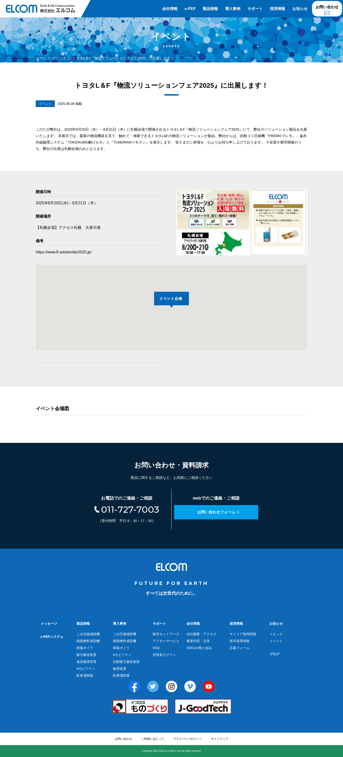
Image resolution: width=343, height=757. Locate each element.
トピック (276, 634)
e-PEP (190, 9)
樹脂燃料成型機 (88, 641)
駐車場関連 (84, 675)
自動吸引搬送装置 (126, 662)
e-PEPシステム (51, 637)
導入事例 (232, 9)
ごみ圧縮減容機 (88, 634)
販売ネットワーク (166, 634)
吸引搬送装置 (86, 655)
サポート (255, 9)
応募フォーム (240, 648)
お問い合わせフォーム (216, 512)
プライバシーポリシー (187, 739)
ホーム (41, 58)
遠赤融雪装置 (86, 662)
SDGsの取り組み (199, 648)
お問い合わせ (327, 7)
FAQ (156, 648)
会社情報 (169, 9)
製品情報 (210, 9)
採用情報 (277, 9)
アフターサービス (166, 641)
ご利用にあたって (152, 739)
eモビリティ (85, 668)
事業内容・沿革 (198, 641)
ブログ (274, 654)
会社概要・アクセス (202, 634)
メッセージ (48, 623)
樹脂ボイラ (84, 648)
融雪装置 (119, 668)
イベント (59, 58)
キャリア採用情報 (243, 634)
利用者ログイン (164, 655)
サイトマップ (219, 739)
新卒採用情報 (240, 641)
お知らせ (300, 9)
